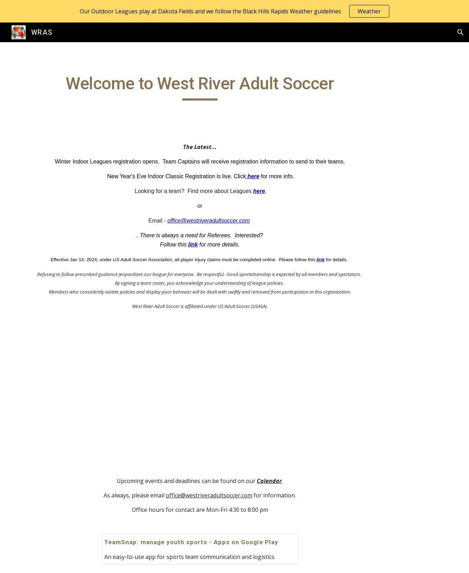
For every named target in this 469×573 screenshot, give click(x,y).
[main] (200, 86)
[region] (234, 11)
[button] (460, 32)
